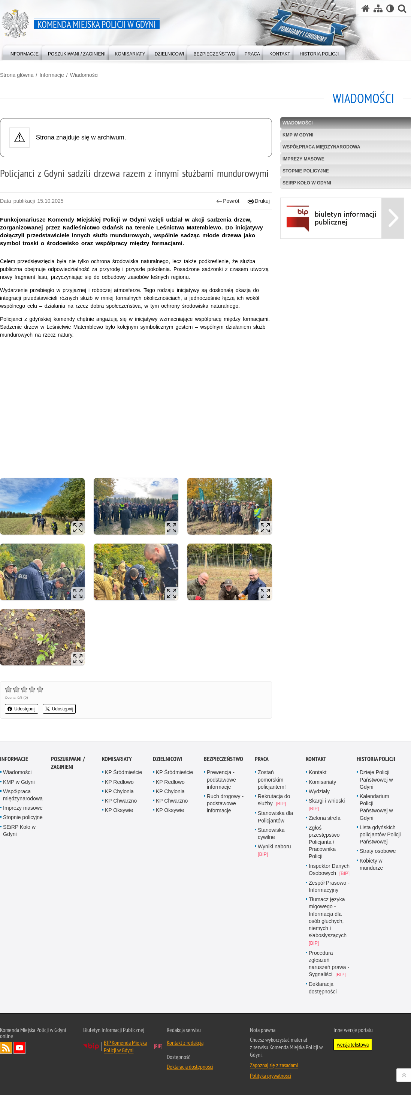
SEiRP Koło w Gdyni (19, 830)
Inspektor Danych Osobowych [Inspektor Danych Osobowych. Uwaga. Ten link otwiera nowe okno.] (329, 869)
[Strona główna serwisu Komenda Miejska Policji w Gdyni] (366, 8)
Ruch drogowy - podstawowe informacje (225, 803)
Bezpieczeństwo (223, 759)
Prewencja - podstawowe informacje (221, 779)
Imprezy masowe (23, 808)
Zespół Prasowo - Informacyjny (329, 886)
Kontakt (316, 759)
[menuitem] (24, 52)
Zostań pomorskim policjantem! (272, 779)
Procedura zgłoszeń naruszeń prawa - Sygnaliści (329, 964)
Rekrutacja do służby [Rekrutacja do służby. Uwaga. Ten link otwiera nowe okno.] (274, 799)
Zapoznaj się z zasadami (274, 1065)
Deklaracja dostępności (323, 987)
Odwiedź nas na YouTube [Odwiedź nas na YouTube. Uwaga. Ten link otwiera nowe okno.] (19, 1048)
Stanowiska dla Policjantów (275, 816)
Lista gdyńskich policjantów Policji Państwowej (380, 834)
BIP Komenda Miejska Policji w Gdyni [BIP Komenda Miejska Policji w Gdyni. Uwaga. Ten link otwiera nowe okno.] (125, 1046)
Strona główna (17, 75)
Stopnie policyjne (23, 817)
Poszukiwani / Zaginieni (68, 763)
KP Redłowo (119, 782)
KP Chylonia (119, 791)
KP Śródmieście (123, 772)
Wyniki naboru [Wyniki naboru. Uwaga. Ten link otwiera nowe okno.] (274, 846)
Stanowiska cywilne (271, 833)
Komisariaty (117, 759)
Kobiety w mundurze (371, 864)
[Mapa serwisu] (378, 8)
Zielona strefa (325, 818)
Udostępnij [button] (21, 709)
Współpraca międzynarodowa (23, 794)
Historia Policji (376, 759)
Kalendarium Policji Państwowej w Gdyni (376, 807)
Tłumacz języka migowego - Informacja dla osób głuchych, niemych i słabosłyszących (328, 917)
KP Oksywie (119, 810)
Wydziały (319, 791)
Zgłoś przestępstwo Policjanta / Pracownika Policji (324, 842)
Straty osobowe (378, 851)
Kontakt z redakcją (185, 1042)
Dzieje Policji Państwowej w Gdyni (376, 779)
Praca (262, 759)
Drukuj (259, 201)
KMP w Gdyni (19, 782)
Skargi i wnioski (327, 801)
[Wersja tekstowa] (390, 8)
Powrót (227, 201)
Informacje (51, 75)
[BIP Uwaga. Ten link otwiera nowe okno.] (342, 237)
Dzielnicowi (167, 759)
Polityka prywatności (270, 1075)
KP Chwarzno (121, 801)
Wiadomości (84, 75)
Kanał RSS (6, 1048)
